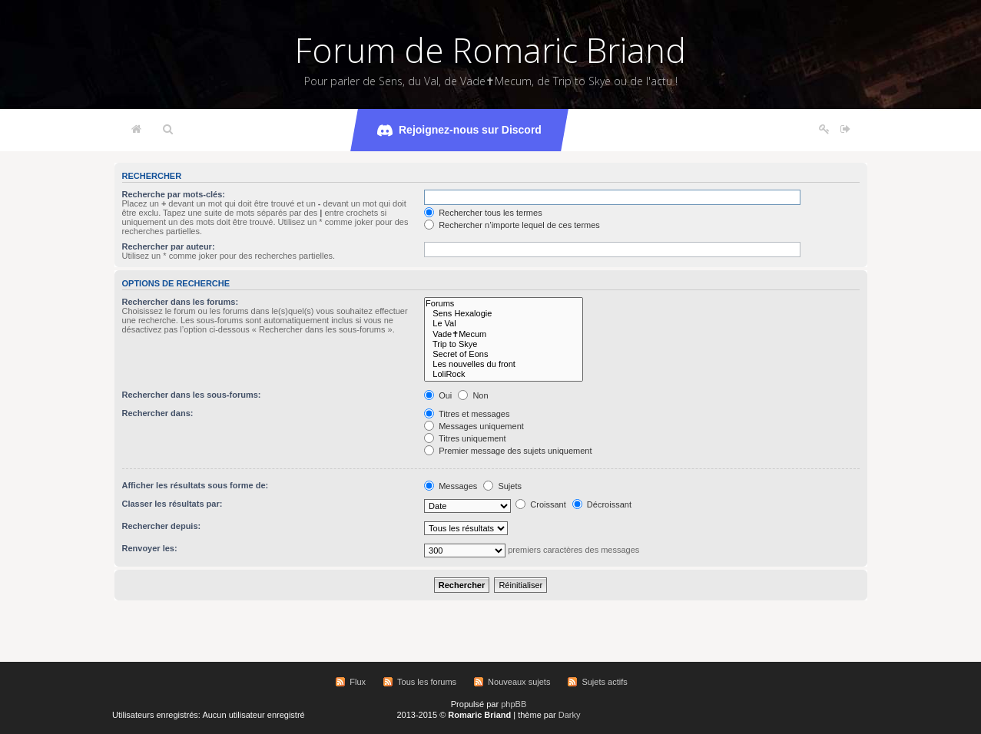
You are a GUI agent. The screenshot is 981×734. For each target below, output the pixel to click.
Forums (504, 304)
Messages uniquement (474, 426)
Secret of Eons (504, 354)
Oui (438, 395)
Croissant (540, 504)
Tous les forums (426, 681)
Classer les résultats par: (172, 503)
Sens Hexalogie (504, 314)
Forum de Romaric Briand (490, 50)
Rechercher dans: (158, 413)
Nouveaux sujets (519, 681)
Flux (358, 681)
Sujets (502, 486)
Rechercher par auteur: (168, 246)
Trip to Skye (504, 344)
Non (473, 395)
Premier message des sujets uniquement (508, 450)
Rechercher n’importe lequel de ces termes (512, 225)
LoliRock (504, 374)
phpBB (513, 704)
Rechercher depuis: (161, 526)
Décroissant (601, 504)
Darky (569, 714)
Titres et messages (466, 413)
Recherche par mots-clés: (174, 194)
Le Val (504, 324)
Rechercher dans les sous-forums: (191, 394)
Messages (450, 486)
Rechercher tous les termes (483, 212)
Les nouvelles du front (504, 364)
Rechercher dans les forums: (180, 301)
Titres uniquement (465, 438)
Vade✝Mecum (504, 334)
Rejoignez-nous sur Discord (459, 130)
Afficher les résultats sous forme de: (195, 485)
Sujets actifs (604, 681)
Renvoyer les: (149, 548)
